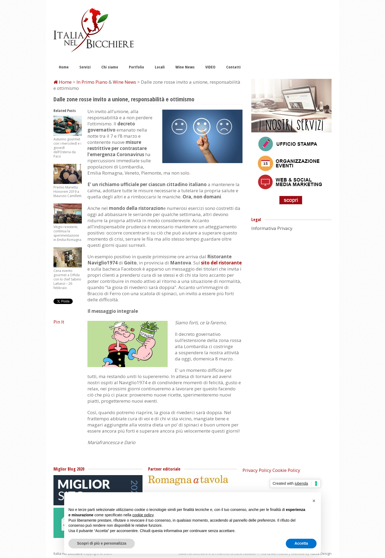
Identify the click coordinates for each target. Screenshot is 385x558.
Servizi (85, 67)
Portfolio (136, 67)
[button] (314, 501)
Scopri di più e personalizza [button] (101, 543)
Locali (160, 67)
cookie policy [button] (142, 515)
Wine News (185, 67)
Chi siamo (109, 67)
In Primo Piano (91, 82)
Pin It (58, 322)
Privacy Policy (256, 470)
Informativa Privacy (271, 228)
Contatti (233, 67)
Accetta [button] (301, 543)
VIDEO (210, 67)
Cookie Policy (286, 470)
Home (64, 67)
